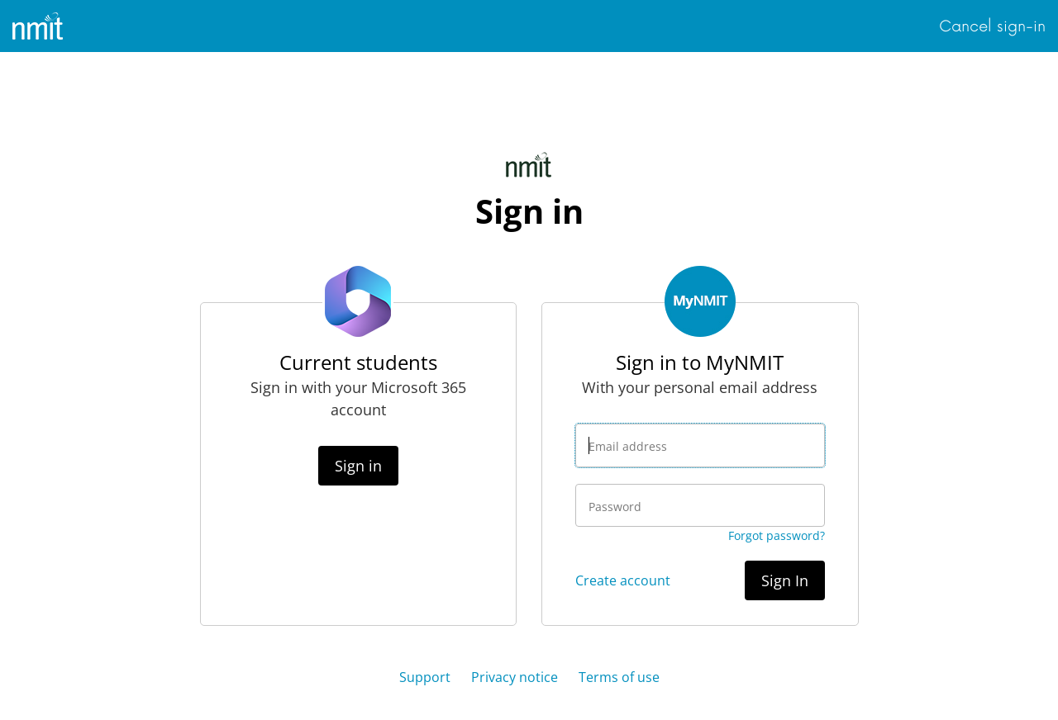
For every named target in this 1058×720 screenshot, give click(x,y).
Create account (622, 580)
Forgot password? (776, 535)
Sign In (784, 580)
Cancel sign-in (992, 26)
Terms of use (619, 677)
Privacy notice (514, 677)
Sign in (358, 466)
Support (424, 677)
